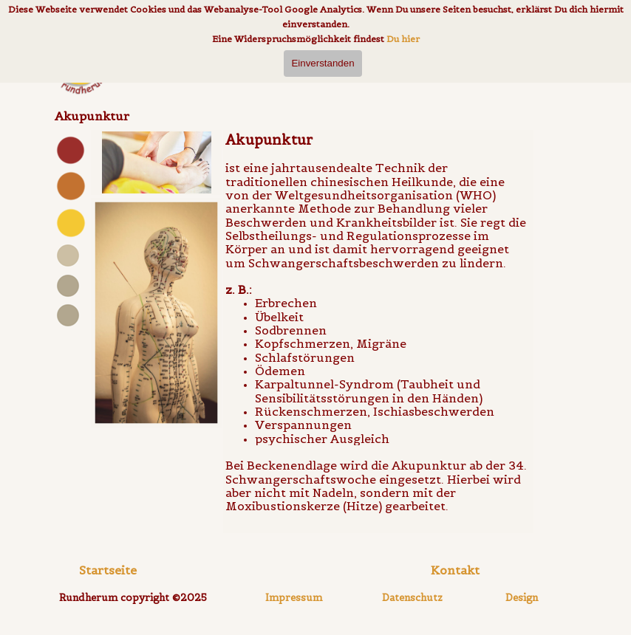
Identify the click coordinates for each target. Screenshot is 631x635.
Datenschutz (412, 597)
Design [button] (521, 597)
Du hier (403, 38)
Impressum (293, 597)
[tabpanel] (70, 246)
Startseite (108, 570)
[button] (455, 570)
